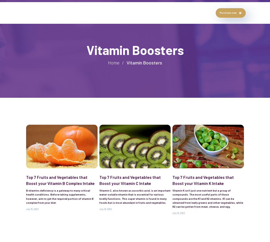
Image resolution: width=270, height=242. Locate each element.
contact (129, 12)
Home (31, 12)
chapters (97, 12)
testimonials (76, 12)
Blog (114, 12)
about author (50, 12)
